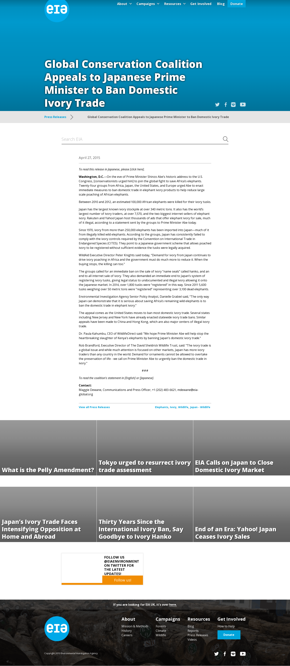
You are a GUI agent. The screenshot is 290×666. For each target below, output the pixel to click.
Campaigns (145, 3)
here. (173, 605)
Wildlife (183, 407)
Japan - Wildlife (200, 407)
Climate (161, 631)
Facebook (224, 654)
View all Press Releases (94, 407)
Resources (172, 3)
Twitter (216, 654)
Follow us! (122, 580)
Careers (127, 635)
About (122, 3)
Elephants (161, 407)
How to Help (226, 626)
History (127, 631)
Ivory (173, 407)
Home (56, 628)
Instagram (233, 104)
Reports (193, 631)
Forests (161, 626)
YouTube (243, 104)
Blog (221, 3)
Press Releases (198, 635)
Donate (236, 3)
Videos (192, 640)
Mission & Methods (135, 626)
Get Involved (200, 3)
